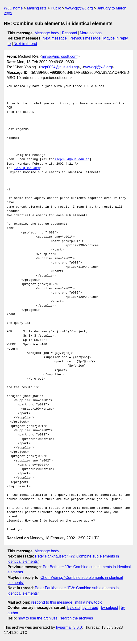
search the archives (76, 618)
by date (73, 608)
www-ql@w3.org (79, 8)
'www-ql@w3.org (27, 168)
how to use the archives (38, 618)
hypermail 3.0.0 (69, 627)
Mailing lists (36, 8)
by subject (109, 608)
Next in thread (25, 44)
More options (91, 33)
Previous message (85, 38)
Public (56, 8)
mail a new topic (88, 602)
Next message (55, 38)
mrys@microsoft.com (59, 56)
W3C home (13, 8)
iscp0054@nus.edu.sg (59, 67)
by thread (90, 608)
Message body (47, 33)
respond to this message (51, 602)
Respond (69, 33)
